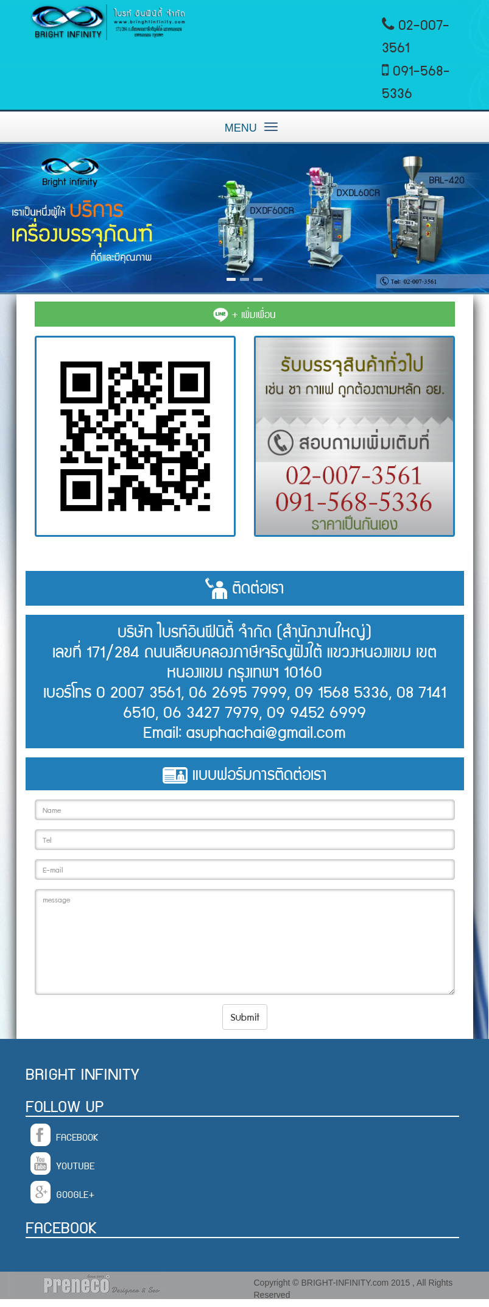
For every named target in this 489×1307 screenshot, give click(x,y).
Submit (244, 1016)
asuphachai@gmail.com (266, 731)
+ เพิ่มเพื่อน (244, 313)
